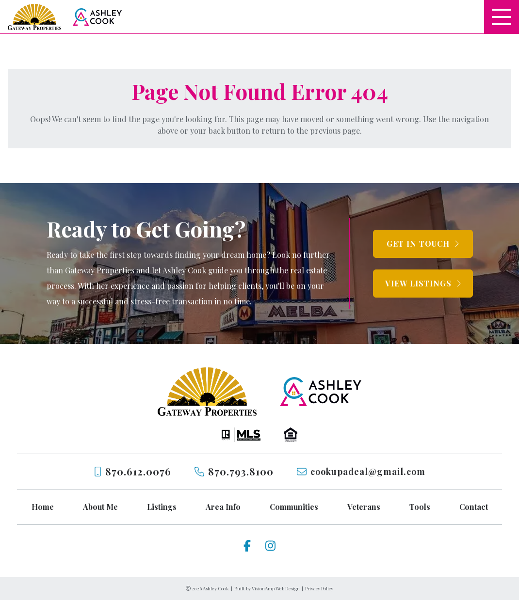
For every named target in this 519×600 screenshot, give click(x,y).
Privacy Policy (319, 588)
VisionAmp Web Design (276, 588)
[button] (423, 244)
